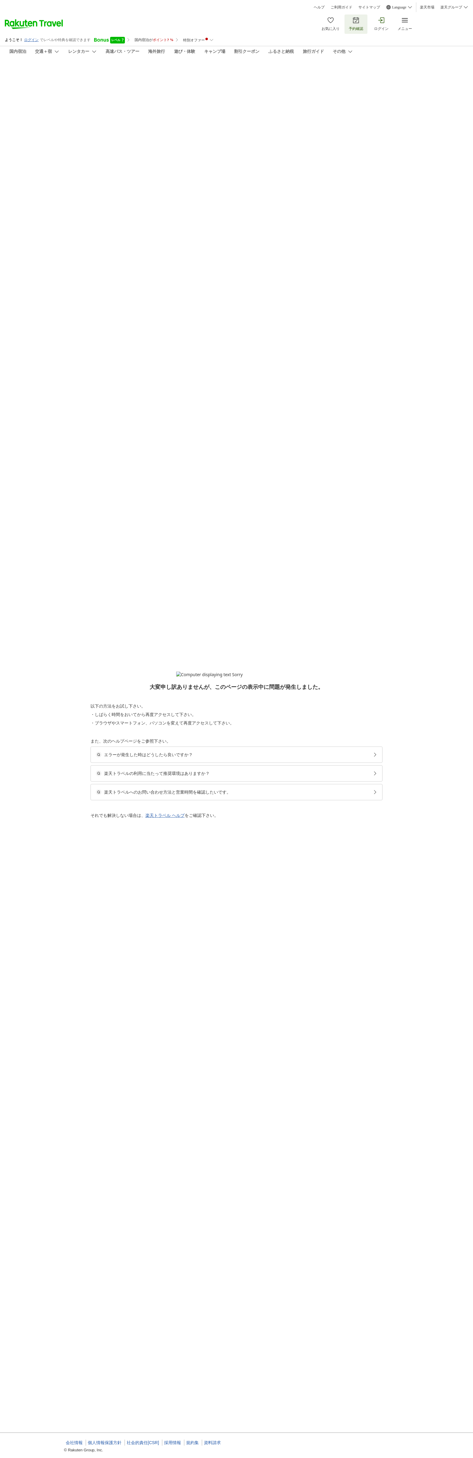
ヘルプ (319, 7)
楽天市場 (427, 7)
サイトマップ (369, 7)
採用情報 (172, 1442)
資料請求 (212, 1442)
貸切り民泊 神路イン (91, 72)
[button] (109, 251)
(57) (182, 103)
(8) (261, 103)
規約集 (192, 1442)
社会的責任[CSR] (143, 1442)
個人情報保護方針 (105, 1442)
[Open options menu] (93, 191)
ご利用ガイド (341, 7)
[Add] (417, 78)
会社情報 (74, 1442)
